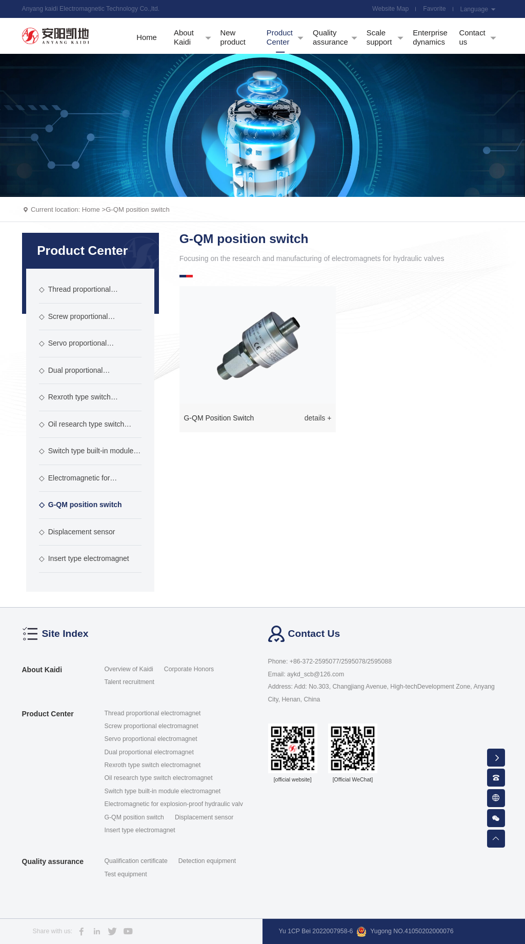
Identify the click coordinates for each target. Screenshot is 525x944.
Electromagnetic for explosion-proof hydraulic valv (86, 483)
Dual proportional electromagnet (71, 375)
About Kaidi (42, 670)
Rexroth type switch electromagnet (75, 402)
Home (91, 209)
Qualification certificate (136, 861)
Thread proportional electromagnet (75, 294)
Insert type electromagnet (84, 558)
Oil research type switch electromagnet (82, 429)
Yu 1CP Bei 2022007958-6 (316, 931)
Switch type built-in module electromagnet (86, 456)
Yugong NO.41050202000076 (404, 932)
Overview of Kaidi (129, 669)
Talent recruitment (129, 682)
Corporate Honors (189, 669)
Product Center (48, 714)
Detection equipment (207, 861)
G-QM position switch (138, 209)
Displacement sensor (77, 532)
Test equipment (126, 874)
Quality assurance (53, 861)
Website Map (390, 8)
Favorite (434, 8)
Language (478, 9)
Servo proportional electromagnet (73, 348)
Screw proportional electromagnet (73, 321)
